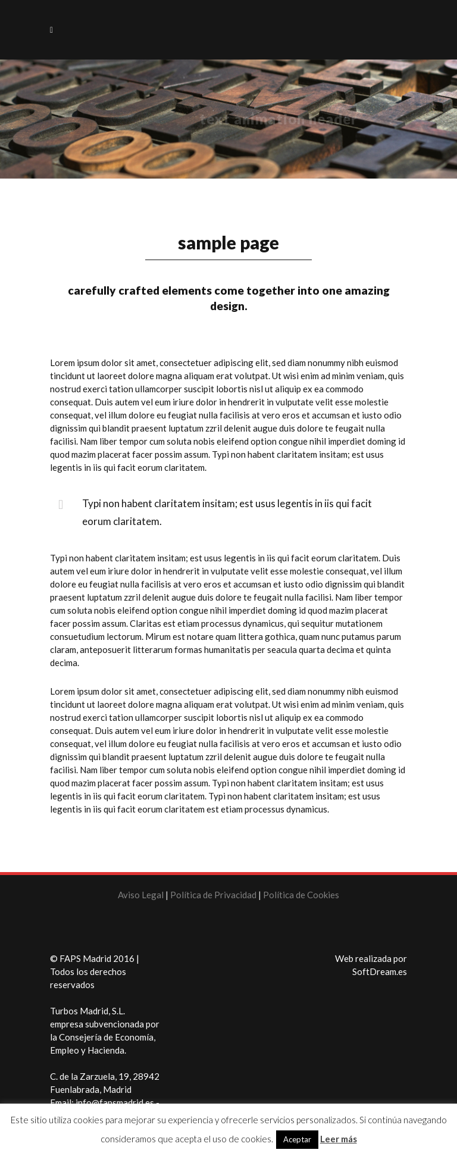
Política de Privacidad (214, 894)
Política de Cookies (301, 894)
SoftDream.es (379, 971)
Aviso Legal (141, 894)
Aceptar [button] (297, 1139)
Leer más (338, 1138)
